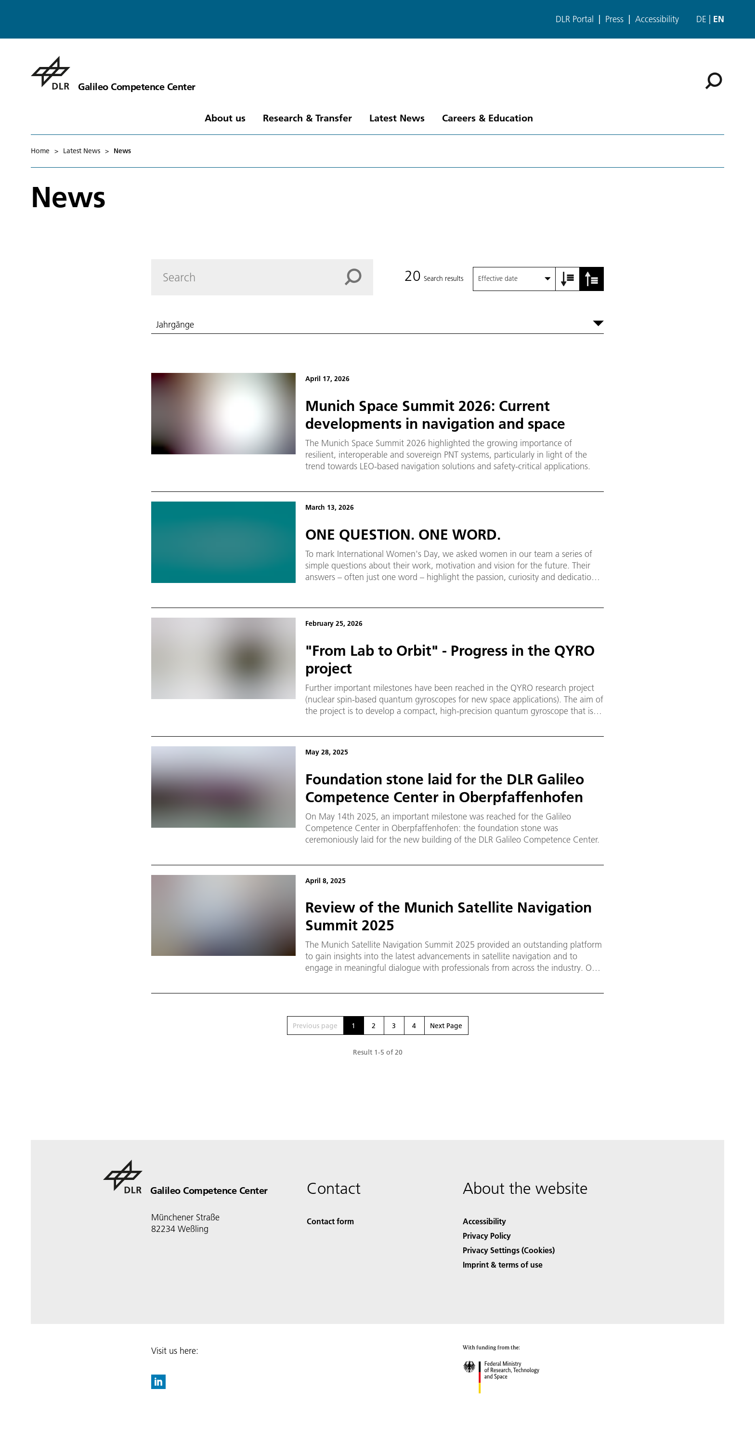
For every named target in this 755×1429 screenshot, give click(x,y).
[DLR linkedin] (158, 1385)
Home (40, 150)
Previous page (315, 1025)
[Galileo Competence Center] (113, 73)
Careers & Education (487, 117)
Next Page (446, 1025)
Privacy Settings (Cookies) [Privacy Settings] (509, 1250)
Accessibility (657, 19)
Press (614, 19)
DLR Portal (575, 19)
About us (225, 117)
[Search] (713, 81)
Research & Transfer (307, 117)
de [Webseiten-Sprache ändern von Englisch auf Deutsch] (701, 19)
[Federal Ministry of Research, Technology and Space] (510, 1401)
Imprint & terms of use (503, 1264)
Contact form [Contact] (330, 1221)
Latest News (397, 117)
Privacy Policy (487, 1236)
